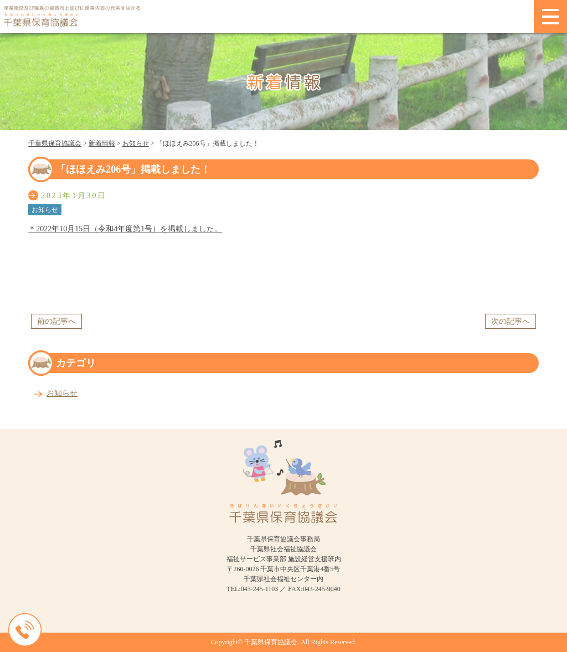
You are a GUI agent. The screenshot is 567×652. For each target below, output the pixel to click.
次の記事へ (510, 321)
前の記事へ (56, 321)
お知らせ (62, 393)
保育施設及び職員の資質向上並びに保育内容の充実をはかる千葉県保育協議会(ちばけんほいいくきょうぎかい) (267, 16)
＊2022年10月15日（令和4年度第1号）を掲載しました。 (125, 229)
